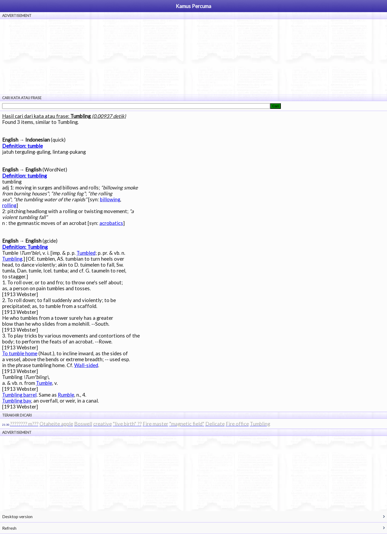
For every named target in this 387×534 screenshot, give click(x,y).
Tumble (44, 383)
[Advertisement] (193, 56)
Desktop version (17, 516)
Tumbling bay (16, 401)
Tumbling (12, 259)
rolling (9, 205)
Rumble (66, 395)
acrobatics (111, 223)
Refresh (9, 528)
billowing (110, 199)
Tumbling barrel (19, 395)
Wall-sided (86, 365)
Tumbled (86, 253)
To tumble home (19, 353)
